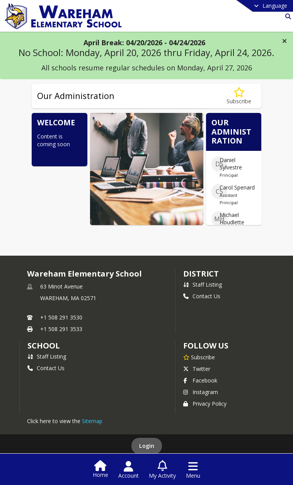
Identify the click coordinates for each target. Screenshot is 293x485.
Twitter (196, 368)
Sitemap (92, 421)
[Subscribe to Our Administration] (239, 96)
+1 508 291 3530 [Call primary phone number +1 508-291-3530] (61, 317)
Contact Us (201, 296)
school (43, 345)
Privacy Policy (205, 403)
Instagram (200, 392)
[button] (284, 41)
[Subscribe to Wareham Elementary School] (199, 357)
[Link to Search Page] (286, 16)
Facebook (200, 380)
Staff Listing (202, 284)
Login (146, 445)
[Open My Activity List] (162, 470)
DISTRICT (201, 273)
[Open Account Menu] (128, 470)
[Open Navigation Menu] (193, 470)
